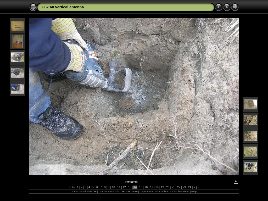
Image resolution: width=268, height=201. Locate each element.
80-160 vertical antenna (63, 7)
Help (194, 191)
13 (129, 187)
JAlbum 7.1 (167, 191)
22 (178, 187)
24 (189, 187)
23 (184, 187)
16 (146, 187)
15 (140, 187)
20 (167, 187)
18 (157, 187)
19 (162, 187)
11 (118, 187)
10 (113, 187)
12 (124, 187)
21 (173, 187)
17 (151, 187)
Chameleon (182, 191)
